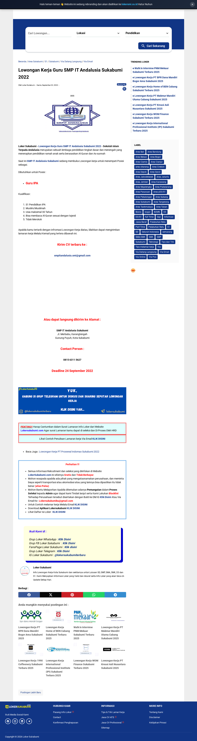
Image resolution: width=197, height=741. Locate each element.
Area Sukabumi (143, 202)
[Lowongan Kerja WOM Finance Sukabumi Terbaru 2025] (86, 650)
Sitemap (105, 727)
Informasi (168, 217)
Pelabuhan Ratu (156, 227)
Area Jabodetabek (144, 177)
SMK (151, 237)
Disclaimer (154, 717)
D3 (164, 212)
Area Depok (141, 172)
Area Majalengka (144, 187)
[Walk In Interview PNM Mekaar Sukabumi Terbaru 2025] (86, 617)
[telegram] (115, 595)
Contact (57, 717)
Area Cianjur (157, 162)
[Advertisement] (72, 282)
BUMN (157, 212)
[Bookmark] (124, 88)
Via (159, 247)
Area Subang (162, 197)
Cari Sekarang (153, 46)
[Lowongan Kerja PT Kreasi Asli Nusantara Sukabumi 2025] (113, 650)
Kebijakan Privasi (157, 722)
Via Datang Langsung (146, 252)
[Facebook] (8, 721)
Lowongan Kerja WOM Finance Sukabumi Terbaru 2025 (86, 664)
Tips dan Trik (168, 242)
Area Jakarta (163, 177)
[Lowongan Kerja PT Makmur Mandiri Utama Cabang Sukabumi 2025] (113, 617)
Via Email (164, 252)
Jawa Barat (141, 222)
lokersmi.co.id (130, 4)
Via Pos (152, 257)
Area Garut (155, 172)
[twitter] (50, 595)
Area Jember (142, 182)
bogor (147, 212)
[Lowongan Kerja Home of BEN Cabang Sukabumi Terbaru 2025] (58, 617)
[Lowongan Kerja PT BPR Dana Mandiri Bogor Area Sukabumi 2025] (30, 617)
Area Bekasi (141, 157)
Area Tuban (161, 207)
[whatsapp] (94, 595)
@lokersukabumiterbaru (69, 555)
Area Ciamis (141, 162)
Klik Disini (105, 497)
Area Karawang (158, 182)
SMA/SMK (140, 237)
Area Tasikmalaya (144, 207)
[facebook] (29, 595)
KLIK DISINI (98, 438)
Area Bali (140, 152)
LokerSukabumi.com (39, 474)
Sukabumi (140, 242)
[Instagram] (15, 721)
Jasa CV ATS (109, 717)
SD (137, 232)
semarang (167, 232)
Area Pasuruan (143, 192)
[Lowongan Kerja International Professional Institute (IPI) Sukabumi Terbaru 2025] (58, 650)
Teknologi (153, 242)
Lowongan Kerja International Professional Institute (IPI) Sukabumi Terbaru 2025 (58, 668)
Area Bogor (155, 157)
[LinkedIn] (22, 721)
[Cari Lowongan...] (50, 33)
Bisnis (138, 212)
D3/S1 (139, 217)
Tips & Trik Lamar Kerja (113, 712)
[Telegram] (29, 721)
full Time (149, 217)
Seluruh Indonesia (150, 232)
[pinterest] (72, 595)
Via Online (140, 257)
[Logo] (26, 706)
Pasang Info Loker (63, 712)
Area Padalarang (163, 187)
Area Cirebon (158, 167)
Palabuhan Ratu (158, 222)
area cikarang (142, 167)
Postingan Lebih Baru (30, 692)
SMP (159, 237)
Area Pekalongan (144, 197)
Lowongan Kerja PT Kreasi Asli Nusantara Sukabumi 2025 (113, 664)
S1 (168, 227)
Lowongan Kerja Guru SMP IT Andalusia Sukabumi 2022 (70, 146)
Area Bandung (154, 152)
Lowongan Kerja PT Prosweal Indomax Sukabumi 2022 (69, 451)
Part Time (140, 227)
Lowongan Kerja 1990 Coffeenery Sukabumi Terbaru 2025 (30, 664)
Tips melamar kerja (145, 247)
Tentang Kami (156, 712)
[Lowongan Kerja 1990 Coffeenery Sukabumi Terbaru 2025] (30, 650)
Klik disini (70, 547)
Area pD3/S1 (159, 192)
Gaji (159, 217)
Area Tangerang (161, 202)
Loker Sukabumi (31, 736)
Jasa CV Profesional (112, 722)
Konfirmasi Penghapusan (65, 722)
